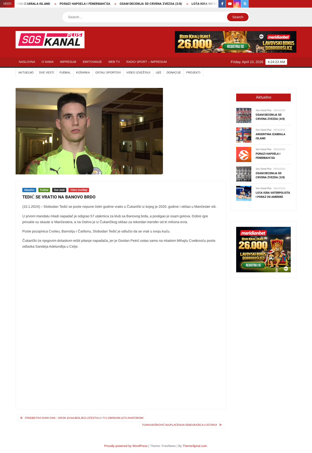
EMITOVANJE (92, 61)
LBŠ (158, 72)
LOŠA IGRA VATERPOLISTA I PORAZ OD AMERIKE (273, 195)
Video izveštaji (78, 190)
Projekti (193, 72)
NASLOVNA (27, 61)
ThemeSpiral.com (195, 446)
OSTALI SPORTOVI (108, 72)
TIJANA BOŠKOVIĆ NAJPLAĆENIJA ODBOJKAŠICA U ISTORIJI (179, 424)
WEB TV (114, 61)
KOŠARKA (83, 72)
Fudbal (44, 190)
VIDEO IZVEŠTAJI (138, 72)
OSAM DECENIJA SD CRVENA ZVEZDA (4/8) (270, 117)
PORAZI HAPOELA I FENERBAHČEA (88, 4)
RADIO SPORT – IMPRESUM (146, 61)
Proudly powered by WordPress (126, 446)
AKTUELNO (26, 72)
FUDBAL (65, 72)
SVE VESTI (46, 72)
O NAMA (48, 61)
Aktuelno (29, 190)
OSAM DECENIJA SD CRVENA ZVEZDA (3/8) (154, 4)
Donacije (174, 72)
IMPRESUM (68, 61)
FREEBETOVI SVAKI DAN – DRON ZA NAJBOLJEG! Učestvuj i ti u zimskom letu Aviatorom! (84, 417)
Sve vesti (59, 190)
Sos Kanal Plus (263, 110)
